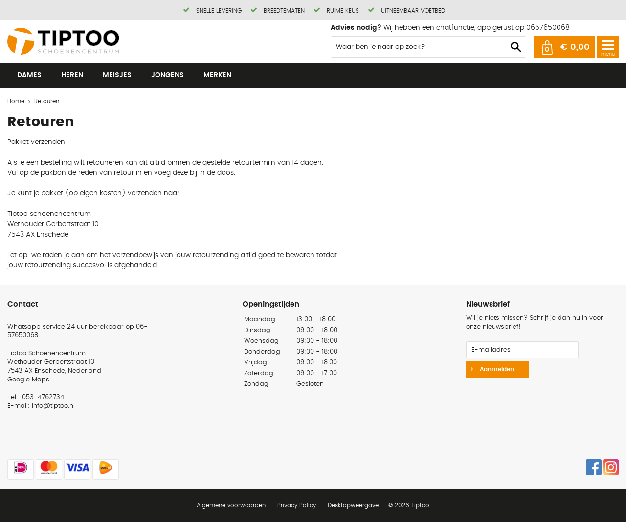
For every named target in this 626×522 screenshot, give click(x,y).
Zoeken (516, 47)
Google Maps (28, 380)
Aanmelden (496, 369)
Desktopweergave (353, 505)
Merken (217, 75)
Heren (72, 75)
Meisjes (117, 75)
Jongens (167, 75)
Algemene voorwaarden (231, 505)
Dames (29, 75)
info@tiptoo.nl (53, 406)
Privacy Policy (296, 505)
